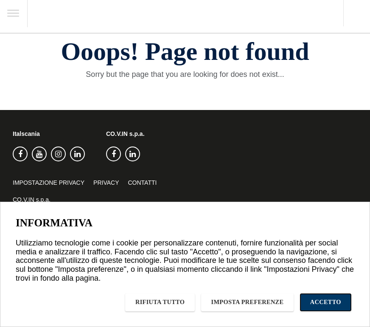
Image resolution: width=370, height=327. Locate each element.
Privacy (106, 182)
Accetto (325, 302)
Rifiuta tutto (160, 302)
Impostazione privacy (48, 182)
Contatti (142, 182)
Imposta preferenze (247, 302)
